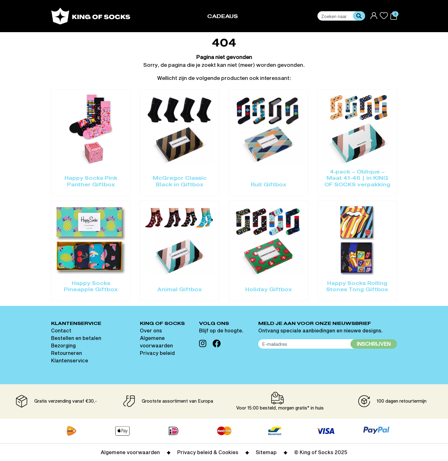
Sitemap (266, 452)
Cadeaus (222, 16)
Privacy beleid (157, 353)
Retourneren (66, 353)
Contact (61, 330)
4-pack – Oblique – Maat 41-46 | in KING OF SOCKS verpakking (357, 178)
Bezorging (63, 345)
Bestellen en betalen (76, 338)
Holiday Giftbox (268, 290)
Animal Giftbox (179, 290)
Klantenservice (69, 360)
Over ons (151, 330)
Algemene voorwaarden (130, 452)
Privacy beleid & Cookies (207, 452)
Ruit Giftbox (268, 185)
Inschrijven (374, 344)
